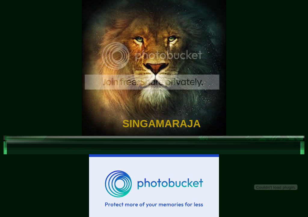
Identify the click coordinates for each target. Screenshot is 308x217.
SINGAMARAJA (161, 123)
